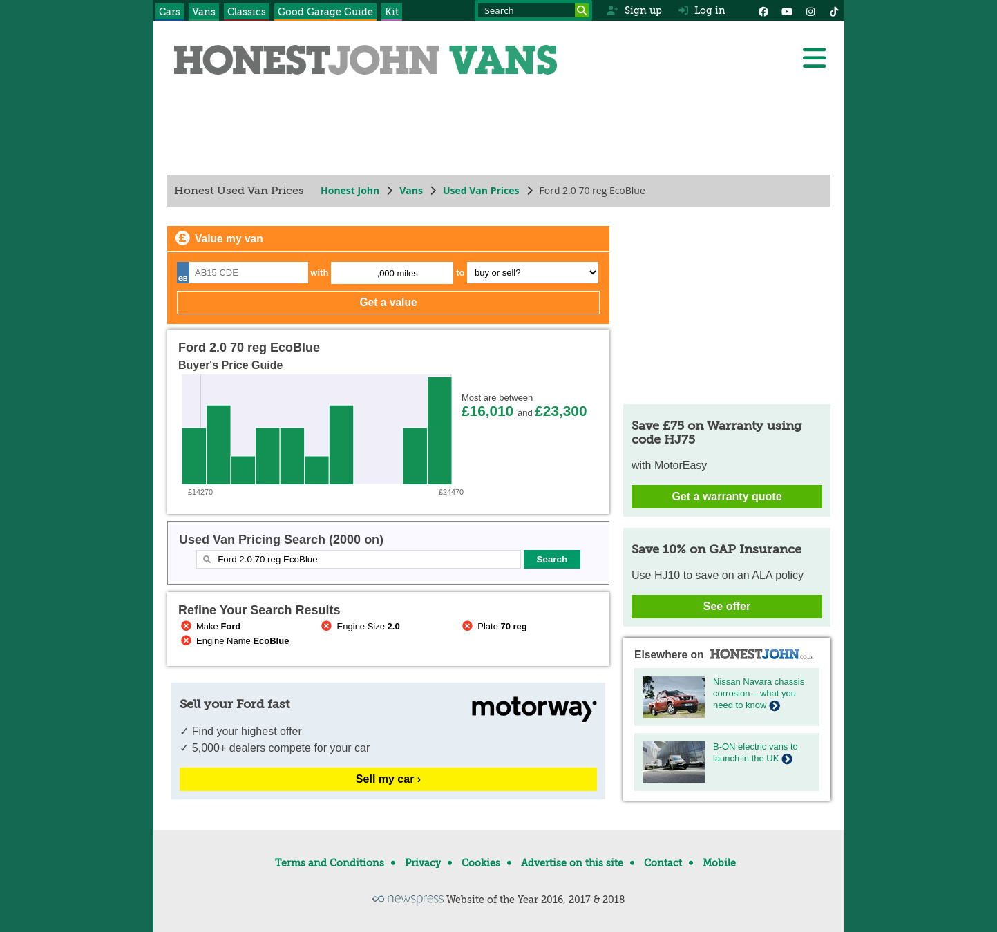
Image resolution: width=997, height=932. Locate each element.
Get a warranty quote (726, 496)
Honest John (350, 190)
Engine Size (359, 626)
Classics (246, 11)
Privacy (423, 862)
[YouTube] (787, 10)
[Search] (582, 10)
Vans (204, 11)
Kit (392, 11)
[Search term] (533, 10)
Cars (169, 11)
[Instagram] (810, 10)
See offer (726, 606)
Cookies (481, 862)
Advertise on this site (572, 862)
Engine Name (233, 641)
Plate (493, 626)
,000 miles (397, 273)
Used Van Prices (480, 190)
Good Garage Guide (325, 11)
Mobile (719, 862)
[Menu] (814, 58)
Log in (701, 10)
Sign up (634, 10)
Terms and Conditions (329, 862)
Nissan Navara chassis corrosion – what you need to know (758, 693)
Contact (663, 862)
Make (209, 626)
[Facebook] (763, 10)
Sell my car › (387, 779)
